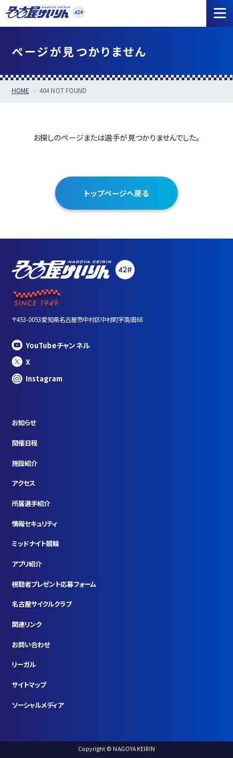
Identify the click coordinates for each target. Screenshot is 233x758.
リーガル (24, 664)
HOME (20, 90)
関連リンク (27, 624)
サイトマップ (29, 685)
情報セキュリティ (35, 524)
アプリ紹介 (27, 564)
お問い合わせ (31, 644)
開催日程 (24, 443)
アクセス (23, 483)
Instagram (37, 378)
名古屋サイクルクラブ (42, 604)
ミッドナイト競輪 (35, 543)
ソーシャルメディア (38, 705)
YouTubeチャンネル (51, 345)
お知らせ (24, 422)
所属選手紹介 (31, 503)
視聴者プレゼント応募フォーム (54, 584)
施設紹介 (24, 463)
